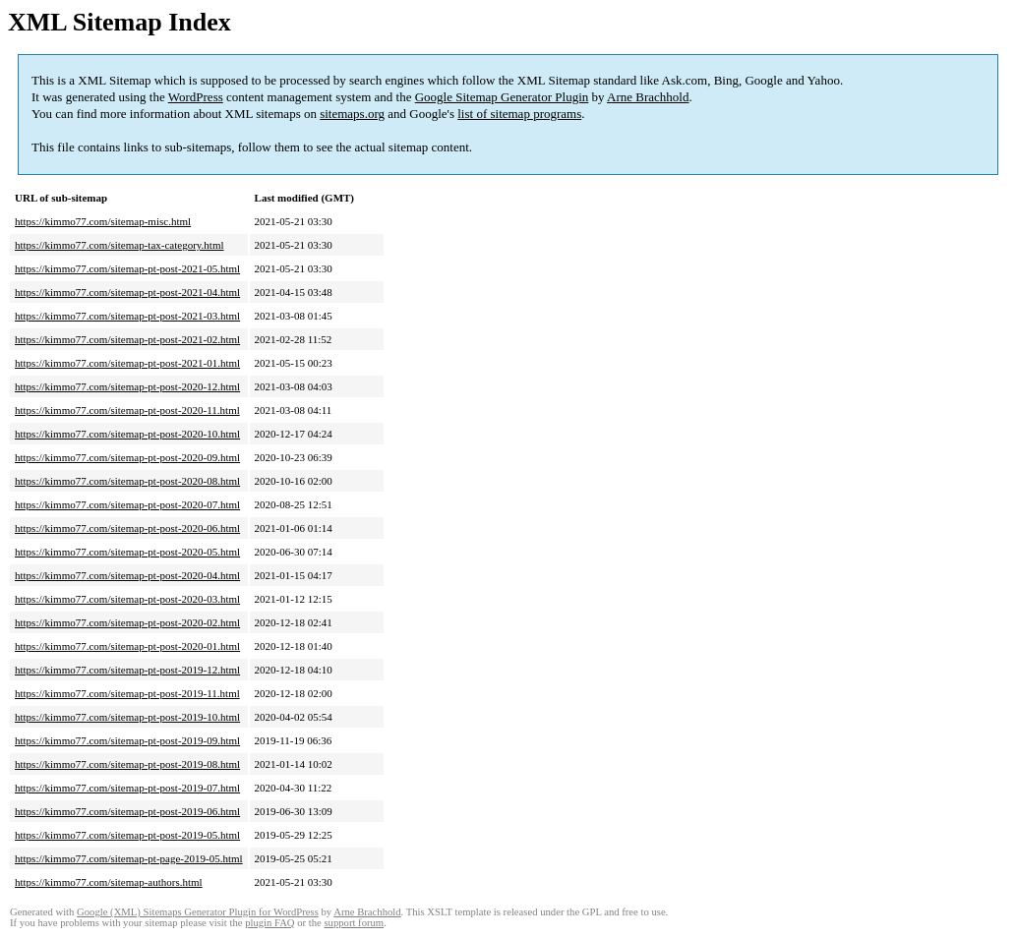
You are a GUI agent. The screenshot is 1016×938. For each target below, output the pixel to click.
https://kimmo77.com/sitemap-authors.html (109, 882)
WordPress (195, 96)
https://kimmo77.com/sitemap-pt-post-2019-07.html (127, 787)
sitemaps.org (352, 113)
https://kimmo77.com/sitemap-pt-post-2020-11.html (127, 410)
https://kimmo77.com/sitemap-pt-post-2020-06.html (127, 528)
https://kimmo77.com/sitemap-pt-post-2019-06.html (127, 811)
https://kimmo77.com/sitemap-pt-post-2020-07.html (127, 504)
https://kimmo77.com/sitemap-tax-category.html (119, 245)
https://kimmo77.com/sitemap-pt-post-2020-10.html (127, 434)
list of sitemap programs (519, 113)
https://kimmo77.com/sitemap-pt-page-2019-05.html (129, 858)
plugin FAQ (269, 922)
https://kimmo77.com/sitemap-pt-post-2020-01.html (127, 646)
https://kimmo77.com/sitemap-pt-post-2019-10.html (127, 717)
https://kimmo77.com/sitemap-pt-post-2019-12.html (127, 669)
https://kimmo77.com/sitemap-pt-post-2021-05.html (127, 268)
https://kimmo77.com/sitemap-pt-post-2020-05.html (127, 551)
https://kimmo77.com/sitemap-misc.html (103, 221)
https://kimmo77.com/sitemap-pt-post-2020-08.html (127, 481)
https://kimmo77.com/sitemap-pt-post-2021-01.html (127, 363)
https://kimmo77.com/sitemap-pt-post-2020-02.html (127, 622)
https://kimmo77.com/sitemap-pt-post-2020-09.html (127, 457)
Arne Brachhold (647, 96)
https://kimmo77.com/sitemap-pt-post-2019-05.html (127, 835)
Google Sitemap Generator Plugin (502, 96)
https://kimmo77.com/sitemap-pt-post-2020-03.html (127, 599)
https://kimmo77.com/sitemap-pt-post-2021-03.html (127, 316)
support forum (354, 922)
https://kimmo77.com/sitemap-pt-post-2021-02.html (127, 339)
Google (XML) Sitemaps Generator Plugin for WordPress (198, 912)
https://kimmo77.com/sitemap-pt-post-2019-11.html (127, 693)
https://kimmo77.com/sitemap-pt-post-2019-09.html (127, 740)
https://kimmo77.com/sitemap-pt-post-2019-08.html (127, 764)
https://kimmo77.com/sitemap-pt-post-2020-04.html (127, 575)
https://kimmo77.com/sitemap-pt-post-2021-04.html (127, 292)
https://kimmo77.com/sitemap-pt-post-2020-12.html (127, 386)
